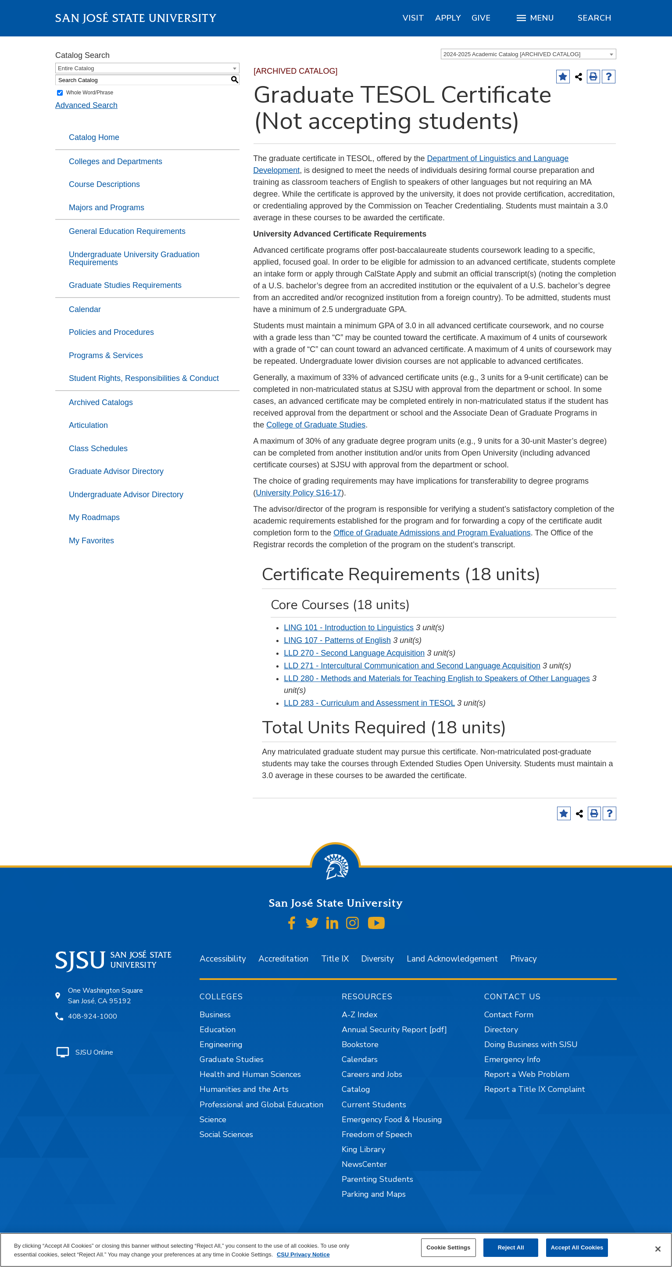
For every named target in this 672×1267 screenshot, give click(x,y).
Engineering (221, 1044)
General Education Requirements (127, 231)
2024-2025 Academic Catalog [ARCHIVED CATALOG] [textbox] (511, 54)
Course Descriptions (104, 184)
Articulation (88, 425)
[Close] (658, 1249)
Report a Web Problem (526, 1074)
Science (213, 1119)
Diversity (377, 959)
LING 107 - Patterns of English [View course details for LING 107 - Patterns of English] (337, 640)
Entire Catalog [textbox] (76, 68)
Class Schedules (98, 448)
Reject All (511, 1247)
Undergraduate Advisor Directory (126, 494)
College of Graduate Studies (315, 424)
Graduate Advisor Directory (116, 471)
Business (215, 1014)
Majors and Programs (106, 207)
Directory (501, 1029)
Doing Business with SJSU (531, 1044)
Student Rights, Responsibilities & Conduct (144, 378)
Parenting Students (377, 1179)
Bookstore (360, 1044)
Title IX (335, 959)
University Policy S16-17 (298, 492)
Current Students (374, 1104)
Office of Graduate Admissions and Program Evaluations (432, 532)
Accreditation (283, 959)
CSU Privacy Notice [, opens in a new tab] (303, 1254)
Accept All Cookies (577, 1247)
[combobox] (528, 54)
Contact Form (508, 1014)
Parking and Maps (374, 1194)
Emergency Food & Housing (392, 1119)
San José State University (136, 18)
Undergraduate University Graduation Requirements (134, 258)
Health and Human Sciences (250, 1074)
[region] (414, 18)
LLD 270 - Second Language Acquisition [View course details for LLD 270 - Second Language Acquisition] (354, 653)
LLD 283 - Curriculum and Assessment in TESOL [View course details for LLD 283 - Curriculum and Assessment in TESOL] (369, 703)
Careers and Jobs (372, 1074)
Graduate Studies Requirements (125, 285)
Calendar (85, 309)
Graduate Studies (232, 1059)
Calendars (360, 1059)
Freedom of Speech (377, 1134)
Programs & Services (106, 355)
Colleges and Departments (115, 161)
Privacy (523, 959)
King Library (363, 1149)
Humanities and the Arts (244, 1089)
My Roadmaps (94, 517)
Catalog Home (94, 137)
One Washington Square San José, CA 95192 (105, 996)
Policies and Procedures (111, 332)
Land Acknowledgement (452, 959)
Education (218, 1029)
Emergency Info (512, 1059)
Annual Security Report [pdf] (394, 1029)
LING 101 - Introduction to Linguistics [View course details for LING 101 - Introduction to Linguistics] (349, 627)
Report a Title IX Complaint (534, 1089)
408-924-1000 (92, 1016)
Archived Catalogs (101, 402)
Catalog (356, 1089)
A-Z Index (359, 1014)
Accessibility (223, 959)
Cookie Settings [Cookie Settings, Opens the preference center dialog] (448, 1247)
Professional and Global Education (261, 1104)
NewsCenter (364, 1164)
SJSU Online (94, 1052)
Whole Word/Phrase (89, 93)
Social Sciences (226, 1134)
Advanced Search (86, 105)
